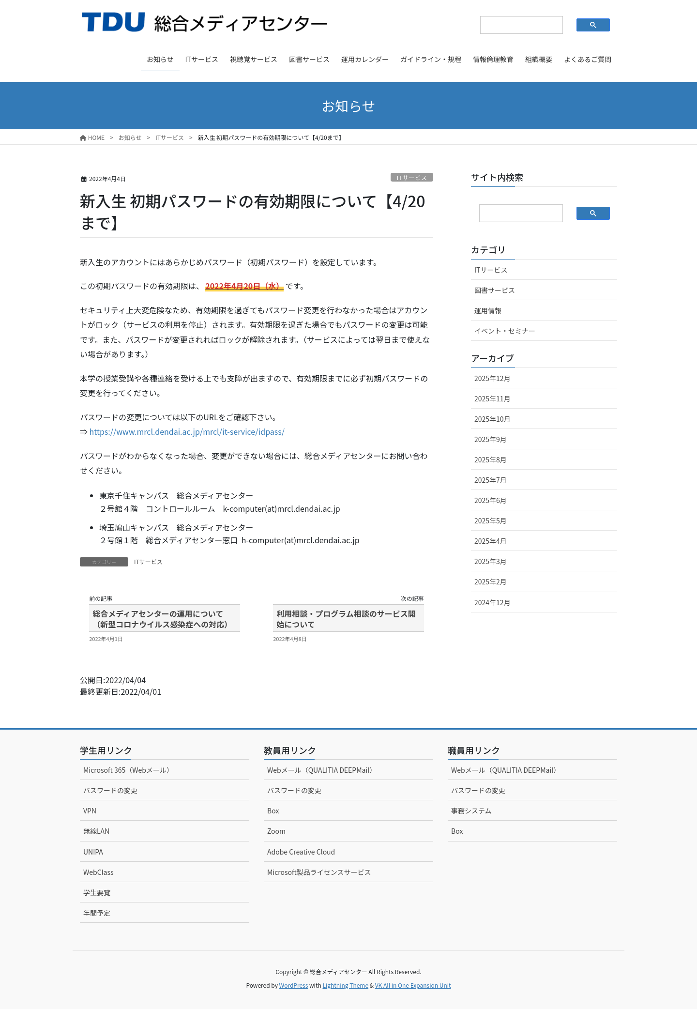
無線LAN (96, 831)
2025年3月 (490, 561)
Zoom (276, 831)
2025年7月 (490, 480)
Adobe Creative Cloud (301, 851)
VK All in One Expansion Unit (413, 985)
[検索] (514, 25)
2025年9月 (490, 439)
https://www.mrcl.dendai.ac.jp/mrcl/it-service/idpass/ (187, 431)
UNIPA (93, 851)
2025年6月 (490, 500)
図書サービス (494, 290)
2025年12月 (492, 378)
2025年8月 (490, 459)
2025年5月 (490, 520)
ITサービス (412, 177)
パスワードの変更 (110, 790)
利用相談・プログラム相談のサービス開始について (346, 619)
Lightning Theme (345, 985)
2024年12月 (492, 602)
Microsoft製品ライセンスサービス (319, 872)
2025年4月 (490, 541)
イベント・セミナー (504, 331)
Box (273, 810)
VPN (89, 810)
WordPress (293, 985)
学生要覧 (96, 892)
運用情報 (487, 310)
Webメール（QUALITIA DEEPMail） (321, 770)
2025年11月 (492, 398)
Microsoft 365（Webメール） (128, 770)
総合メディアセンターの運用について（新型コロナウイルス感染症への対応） (162, 619)
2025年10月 (492, 419)
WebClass (98, 872)
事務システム (471, 810)
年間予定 (96, 912)
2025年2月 (490, 581)
